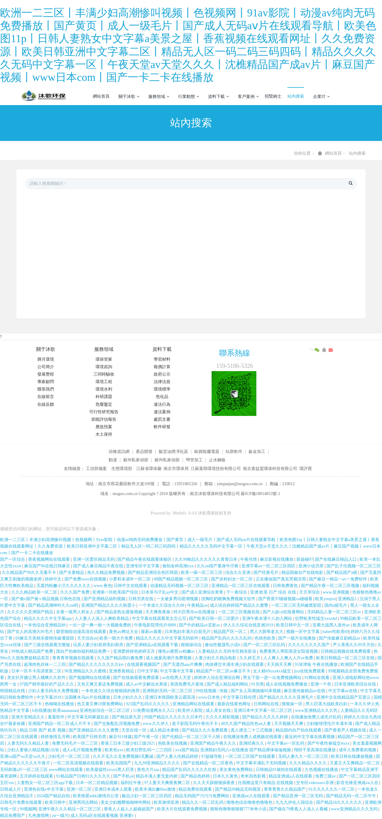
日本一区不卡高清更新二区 (37, 671)
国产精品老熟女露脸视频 (120, 612)
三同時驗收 (103, 374)
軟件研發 (162, 427)
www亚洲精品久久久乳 (316, 710)
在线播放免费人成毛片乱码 (316, 717)
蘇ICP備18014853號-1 (260, 493)
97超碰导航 (212, 756)
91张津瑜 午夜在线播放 (316, 664)
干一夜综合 (237, 592)
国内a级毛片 (336, 605)
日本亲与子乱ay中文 (160, 592)
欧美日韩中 (56, 802)
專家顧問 (45, 381)
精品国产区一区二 (230, 631)
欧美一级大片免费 (116, 638)
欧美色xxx (115, 750)
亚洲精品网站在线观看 (193, 704)
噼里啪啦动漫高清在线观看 (81, 631)
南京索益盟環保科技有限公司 (270, 468)
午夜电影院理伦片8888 (155, 625)
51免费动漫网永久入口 (154, 710)
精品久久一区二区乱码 (203, 802)
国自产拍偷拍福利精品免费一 (84, 651)
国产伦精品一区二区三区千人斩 (191, 737)
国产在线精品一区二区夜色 (208, 763)
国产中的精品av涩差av (200, 625)
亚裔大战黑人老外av (331, 625)
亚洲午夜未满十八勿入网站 (267, 618)
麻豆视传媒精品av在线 (305, 691)
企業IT (321, 96)
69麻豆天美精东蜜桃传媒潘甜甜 (45, 638)
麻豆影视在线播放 (277, 559)
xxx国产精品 (186, 750)
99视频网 (28, 809)
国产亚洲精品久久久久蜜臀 (94, 730)
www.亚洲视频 (336, 592)
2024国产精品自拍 (53, 796)
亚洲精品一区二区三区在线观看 (241, 585)
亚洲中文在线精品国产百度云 (344, 697)
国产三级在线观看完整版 (47, 645)
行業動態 (188, 96)
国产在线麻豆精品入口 (336, 559)
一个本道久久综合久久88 (162, 605)
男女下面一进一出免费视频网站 (273, 677)
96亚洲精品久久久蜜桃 (85, 671)
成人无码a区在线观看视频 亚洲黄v (102, 815)
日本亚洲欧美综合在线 (355, 684)
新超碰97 (304, 559)
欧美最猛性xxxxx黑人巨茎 (110, 769)
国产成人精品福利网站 (228, 684)
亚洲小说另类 (311, 566)
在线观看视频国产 (144, 664)
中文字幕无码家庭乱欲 (88, 717)
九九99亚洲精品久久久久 (157, 763)
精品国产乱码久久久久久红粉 (190, 769)
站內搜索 (295, 96)
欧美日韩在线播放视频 (352, 756)
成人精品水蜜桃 (165, 730)
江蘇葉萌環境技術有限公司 (216, 468)
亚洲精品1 (348, 599)
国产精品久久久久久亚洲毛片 (287, 697)
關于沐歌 (128, 96)
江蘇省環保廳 (148, 468)
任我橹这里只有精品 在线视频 (266, 782)
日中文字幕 (147, 671)
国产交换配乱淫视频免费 (117, 723)
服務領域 (158, 96)
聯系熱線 (234, 353)
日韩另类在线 (141, 599)
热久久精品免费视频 (106, 572)
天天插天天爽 (280, 664)
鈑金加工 (257, 451)
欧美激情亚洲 (167, 802)
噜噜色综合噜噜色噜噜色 (250, 802)
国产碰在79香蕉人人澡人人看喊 (299, 809)
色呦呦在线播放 (60, 704)
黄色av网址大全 (124, 631)
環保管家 (104, 359)
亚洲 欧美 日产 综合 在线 (273, 592)
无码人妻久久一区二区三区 (303, 756)
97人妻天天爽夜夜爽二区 (167, 782)
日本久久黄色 (226, 776)
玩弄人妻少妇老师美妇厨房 (98, 645)
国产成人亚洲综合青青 (202, 592)
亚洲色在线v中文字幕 (44, 789)
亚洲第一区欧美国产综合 (115, 592)
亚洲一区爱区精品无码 (94, 559)
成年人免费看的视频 (358, 750)
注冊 (360, 96)
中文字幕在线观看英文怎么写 (159, 618)
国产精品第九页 (127, 717)
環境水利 (104, 389)
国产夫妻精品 (72, 572)
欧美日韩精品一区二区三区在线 (346, 658)
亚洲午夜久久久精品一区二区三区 (70, 809)
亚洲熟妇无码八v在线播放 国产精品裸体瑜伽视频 (246, 750)
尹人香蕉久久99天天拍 (354, 645)
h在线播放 (41, 710)
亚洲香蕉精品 (122, 671)
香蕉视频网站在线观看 (49, 559)
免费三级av (326, 776)
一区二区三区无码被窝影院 (297, 605)
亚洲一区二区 (80, 789)
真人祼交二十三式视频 (252, 730)
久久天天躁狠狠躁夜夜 (214, 782)
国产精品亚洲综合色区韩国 (153, 572)
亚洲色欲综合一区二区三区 (105, 710)
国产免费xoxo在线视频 (85, 579)
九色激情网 (39, 815)
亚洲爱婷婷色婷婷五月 (134, 651)
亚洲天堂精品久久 (28, 717)
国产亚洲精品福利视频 (105, 599)
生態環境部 (121, 468)
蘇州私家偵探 (135, 460)
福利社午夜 (132, 782)
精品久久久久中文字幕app (48, 618)
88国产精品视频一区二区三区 (181, 579)
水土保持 (104, 434)
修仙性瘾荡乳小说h (223, 645)
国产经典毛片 (266, 572)
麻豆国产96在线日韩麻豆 (47, 566)
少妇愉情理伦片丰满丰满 (329, 723)
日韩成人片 (11, 789)
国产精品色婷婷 (196, 776)
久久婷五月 (250, 658)
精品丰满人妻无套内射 (157, 776)
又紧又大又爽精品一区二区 (355, 763)
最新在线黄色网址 (234, 704)
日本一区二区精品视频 (97, 782)
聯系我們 (45, 389)
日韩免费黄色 (286, 585)
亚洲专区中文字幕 (143, 566)
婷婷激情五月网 (56, 737)
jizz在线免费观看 (310, 671)
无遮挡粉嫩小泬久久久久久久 (64, 585)
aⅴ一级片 (60, 815)
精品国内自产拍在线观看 (299, 730)
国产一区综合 (13, 559)
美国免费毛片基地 (187, 684)
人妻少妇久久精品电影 (216, 658)
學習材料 (162, 359)
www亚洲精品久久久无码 (354, 809)
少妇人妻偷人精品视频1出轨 (34, 750)
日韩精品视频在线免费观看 (346, 651)
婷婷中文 (54, 579)
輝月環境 (45, 359)
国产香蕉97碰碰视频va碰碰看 (285, 599)
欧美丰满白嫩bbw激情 (156, 789)
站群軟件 (234, 451)
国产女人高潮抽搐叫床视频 (256, 691)
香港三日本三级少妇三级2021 (128, 743)
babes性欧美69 (336, 631)
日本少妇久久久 (128, 697)
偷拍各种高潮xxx (178, 566)
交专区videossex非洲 (315, 782)
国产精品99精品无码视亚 (238, 789)
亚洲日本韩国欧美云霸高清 (170, 697)
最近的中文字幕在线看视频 (310, 737)
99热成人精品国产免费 (32, 651)
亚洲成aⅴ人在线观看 (251, 796)
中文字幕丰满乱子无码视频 (261, 763)
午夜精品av (197, 605)
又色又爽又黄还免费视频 (100, 684)
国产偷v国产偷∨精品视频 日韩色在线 (46, 599)
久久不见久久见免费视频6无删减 (124, 756)
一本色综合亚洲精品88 (45, 625)
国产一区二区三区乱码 (264, 645)
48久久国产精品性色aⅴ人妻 (246, 723)
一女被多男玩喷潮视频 (177, 599)
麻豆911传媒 (120, 737)
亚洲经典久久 (252, 743)
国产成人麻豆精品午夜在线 (98, 566)
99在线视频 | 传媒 (212, 691)
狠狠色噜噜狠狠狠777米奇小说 (239, 809)
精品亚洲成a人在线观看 (291, 776)
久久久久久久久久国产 (309, 645)
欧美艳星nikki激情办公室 (96, 796)
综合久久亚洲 (238, 572)
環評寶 (305, 468)
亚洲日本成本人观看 (113, 789)
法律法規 (162, 381)
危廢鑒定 (104, 404)
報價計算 (162, 367)
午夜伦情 (249, 559)
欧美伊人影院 (191, 710)
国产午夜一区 (147, 737)
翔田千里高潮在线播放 (315, 750)
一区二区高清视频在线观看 (78, 763)
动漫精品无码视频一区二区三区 (180, 585)
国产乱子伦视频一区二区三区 (353, 566)
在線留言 (45, 396)
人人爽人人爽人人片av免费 (288, 658)
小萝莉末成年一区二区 (130, 579)
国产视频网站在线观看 (90, 677)
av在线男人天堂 (177, 677)
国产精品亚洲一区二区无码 (298, 796)
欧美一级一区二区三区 (202, 572)
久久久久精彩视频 (223, 717)
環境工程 (104, 381)
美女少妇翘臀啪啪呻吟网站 (126, 802)
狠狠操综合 (192, 645)
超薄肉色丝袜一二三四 (45, 664)
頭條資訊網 (119, 451)
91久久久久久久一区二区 (332, 789)
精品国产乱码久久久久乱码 (227, 638)
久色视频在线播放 (322, 769)
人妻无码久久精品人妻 (28, 743)
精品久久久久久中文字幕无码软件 (168, 638)
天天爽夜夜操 (158, 612)
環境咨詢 (104, 367)
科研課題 (104, 396)
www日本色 (209, 697)
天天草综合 (310, 592)
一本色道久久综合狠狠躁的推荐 (111, 691)
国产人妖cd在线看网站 (284, 612)
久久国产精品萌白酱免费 (120, 658)
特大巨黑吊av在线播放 (194, 612)
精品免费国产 (13, 815)
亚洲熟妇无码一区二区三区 (168, 691)
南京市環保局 (176, 468)
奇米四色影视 (254, 776)
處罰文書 (162, 419)
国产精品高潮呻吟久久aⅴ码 (53, 605)
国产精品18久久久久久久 (339, 802)
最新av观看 (152, 631)
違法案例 (162, 412)
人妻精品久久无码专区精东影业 (228, 651)
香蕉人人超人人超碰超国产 (129, 809)
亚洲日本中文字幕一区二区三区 (263, 710)
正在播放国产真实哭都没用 (281, 579)
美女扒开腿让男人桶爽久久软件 (37, 677)
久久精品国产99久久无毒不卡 (29, 572)
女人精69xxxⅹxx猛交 (272, 671)
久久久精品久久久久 (308, 763)
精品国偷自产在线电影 (302, 572)
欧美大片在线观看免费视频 (182, 809)
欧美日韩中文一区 (293, 625)
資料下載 (218, 96)
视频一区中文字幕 (303, 631)
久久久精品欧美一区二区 (34, 592)
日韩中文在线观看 (131, 585)
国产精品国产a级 (342, 572)
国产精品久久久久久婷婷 (265, 717)
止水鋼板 (217, 460)
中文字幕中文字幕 (177, 671)
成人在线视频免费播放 (287, 684)
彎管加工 (194, 460)
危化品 (162, 396)
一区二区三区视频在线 (239, 612)
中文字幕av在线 (343, 691)
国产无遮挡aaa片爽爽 (183, 664)
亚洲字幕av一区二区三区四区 (269, 566)
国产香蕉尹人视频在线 (345, 730)
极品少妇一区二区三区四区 (147, 796)
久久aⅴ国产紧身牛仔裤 (218, 566)
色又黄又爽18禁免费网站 (100, 704)
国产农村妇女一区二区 (232, 579)
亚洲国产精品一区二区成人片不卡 (60, 723)
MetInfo (180, 513)
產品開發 (144, 451)
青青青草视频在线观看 (73, 658)
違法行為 (162, 404)
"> (315, 350)
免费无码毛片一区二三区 (75, 743)
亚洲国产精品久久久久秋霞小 (109, 605)
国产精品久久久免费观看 (205, 730)
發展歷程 (45, 374)
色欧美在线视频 (173, 743)
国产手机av (123, 776)
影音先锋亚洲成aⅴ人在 (357, 782)
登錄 (347, 96)
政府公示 (162, 374)
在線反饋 (45, 404)
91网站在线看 (317, 677)
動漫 (113, 460)
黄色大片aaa (148, 769)
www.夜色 (103, 585)
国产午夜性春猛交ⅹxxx (329, 743)
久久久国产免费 (75, 592)
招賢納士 (273, 96)
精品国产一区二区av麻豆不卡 (223, 671)
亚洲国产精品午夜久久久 (213, 743)
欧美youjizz (325, 599)
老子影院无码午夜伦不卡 (195, 723)
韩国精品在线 (13, 691)
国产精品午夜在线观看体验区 (145, 559)
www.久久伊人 (156, 723)
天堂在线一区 (134, 730)
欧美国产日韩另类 (90, 737)
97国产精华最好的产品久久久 (47, 684)
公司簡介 (45, 367)
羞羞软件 (57, 717)
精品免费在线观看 (195, 789)
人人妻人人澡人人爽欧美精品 (102, 618)
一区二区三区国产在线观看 (250, 756)
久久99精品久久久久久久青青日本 (206, 559)
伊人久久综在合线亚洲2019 (249, 625)
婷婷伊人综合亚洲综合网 (217, 677)
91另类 (257, 684)
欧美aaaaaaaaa (65, 710)
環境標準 (162, 389)
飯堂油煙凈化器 (173, 451)
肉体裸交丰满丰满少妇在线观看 (235, 664)
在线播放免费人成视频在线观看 (253, 737)
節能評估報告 (103, 419)
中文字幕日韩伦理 (240, 697)
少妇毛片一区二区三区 (69, 756)
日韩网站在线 (267, 704)
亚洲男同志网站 (84, 802)
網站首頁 (101, 96)
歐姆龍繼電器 (206, 451)
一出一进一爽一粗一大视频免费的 (101, 625)
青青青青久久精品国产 (285, 789)
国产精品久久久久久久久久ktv (97, 664)
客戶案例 (248, 96)
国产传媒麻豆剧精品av (340, 638)
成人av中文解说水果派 (147, 684)
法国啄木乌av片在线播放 (87, 697)
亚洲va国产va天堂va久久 (23, 756)
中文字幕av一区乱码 (286, 743)
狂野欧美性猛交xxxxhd (316, 618)
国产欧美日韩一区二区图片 (214, 618)
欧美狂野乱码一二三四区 (149, 750)
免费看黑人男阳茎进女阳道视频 (289, 651)
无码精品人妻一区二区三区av (334, 612)
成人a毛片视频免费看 (82, 750)
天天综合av (87, 638)
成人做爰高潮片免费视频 (169, 658)
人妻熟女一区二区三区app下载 (45, 782)
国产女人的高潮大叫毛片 (30, 631)
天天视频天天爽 (289, 723)
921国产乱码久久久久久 (148, 704)
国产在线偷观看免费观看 (136, 677)
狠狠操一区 (293, 704)
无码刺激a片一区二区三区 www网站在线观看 (42, 769)
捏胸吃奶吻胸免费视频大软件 (229, 599)
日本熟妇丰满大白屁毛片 (188, 631)
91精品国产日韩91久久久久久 (84, 776)
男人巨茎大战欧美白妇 (327, 704)
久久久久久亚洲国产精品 (30, 612)
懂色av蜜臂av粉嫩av (177, 651)
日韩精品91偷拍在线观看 (279, 769)
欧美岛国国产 (119, 763)
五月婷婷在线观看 (37, 776)
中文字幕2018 (49, 697)
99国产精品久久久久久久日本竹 (174, 717)
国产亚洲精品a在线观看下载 (152, 645)
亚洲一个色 (321, 684)
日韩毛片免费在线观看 (21, 802)
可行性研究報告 (103, 412)
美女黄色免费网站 (236, 769)
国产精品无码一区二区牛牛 (351, 796)
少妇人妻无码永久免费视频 (53, 691)
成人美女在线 (219, 710)
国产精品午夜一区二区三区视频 (331, 585)
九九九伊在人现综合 (294, 802)
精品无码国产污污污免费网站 (202, 796)
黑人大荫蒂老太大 (267, 631)
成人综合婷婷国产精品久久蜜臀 (239, 605)
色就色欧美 (266, 638)
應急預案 (104, 427)
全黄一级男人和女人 (75, 612)
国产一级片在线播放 (297, 638)
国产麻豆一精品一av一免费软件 (338, 579)
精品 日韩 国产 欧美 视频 (43, 730)
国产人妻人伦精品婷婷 (177, 756)
